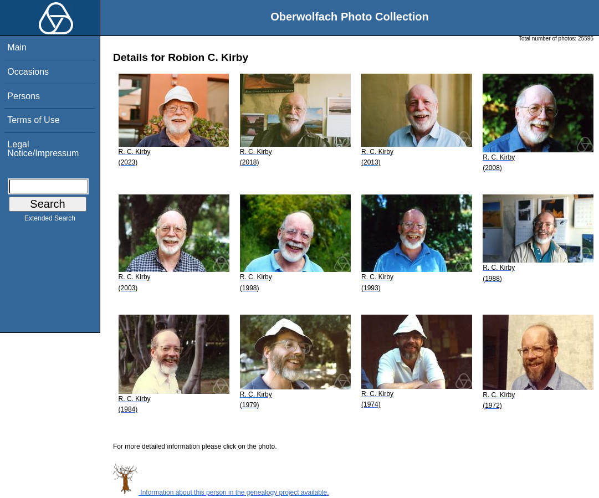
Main (17, 47)
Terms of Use (33, 120)
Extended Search (49, 220)
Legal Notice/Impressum (43, 149)
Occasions (28, 71)
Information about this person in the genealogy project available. (221, 492)
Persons (23, 96)
